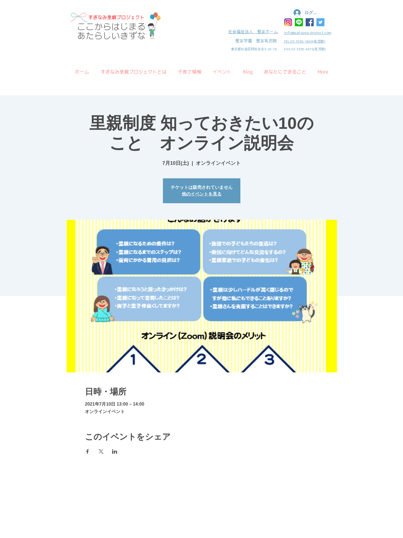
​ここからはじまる (111, 27)
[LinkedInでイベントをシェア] (114, 451)
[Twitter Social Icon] (320, 22)
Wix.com (109, 478)
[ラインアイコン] (299, 22)
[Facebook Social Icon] (310, 22)
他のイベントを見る (202, 194)
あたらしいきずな (111, 36)
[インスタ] (288, 22)
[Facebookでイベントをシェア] (87, 451)
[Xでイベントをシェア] (101, 451)
